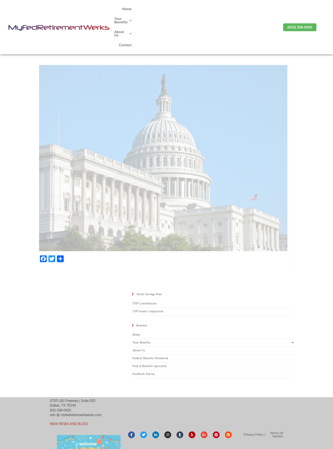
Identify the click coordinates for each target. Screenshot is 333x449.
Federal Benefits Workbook (150, 322)
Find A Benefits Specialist (150, 330)
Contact (261, 9)
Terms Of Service (276, 398)
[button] (210, 9)
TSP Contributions (145, 267)
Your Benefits (210, 9)
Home (186, 9)
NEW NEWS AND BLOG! (69, 388)
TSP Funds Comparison (148, 275)
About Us (239, 9)
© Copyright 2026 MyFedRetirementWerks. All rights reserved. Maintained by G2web (166, 442)
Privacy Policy (253, 398)
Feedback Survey (144, 337)
